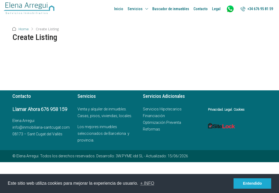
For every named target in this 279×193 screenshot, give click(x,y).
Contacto (200, 9)
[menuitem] (257, 9)
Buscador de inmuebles (170, 9)
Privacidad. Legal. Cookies (226, 110)
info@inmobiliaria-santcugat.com (41, 127)
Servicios (135, 9)
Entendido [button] (252, 183)
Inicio (118, 9)
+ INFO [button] (147, 183)
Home (24, 29)
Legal (216, 9)
